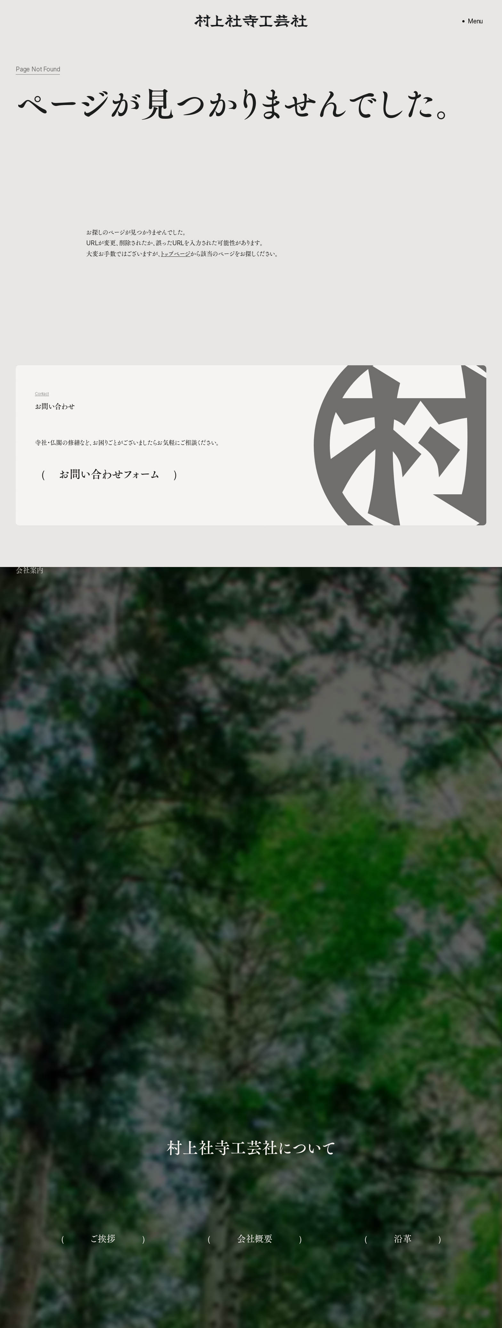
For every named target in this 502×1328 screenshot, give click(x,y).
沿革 (403, 1238)
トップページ (175, 254)
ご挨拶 (102, 1238)
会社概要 (254, 1238)
